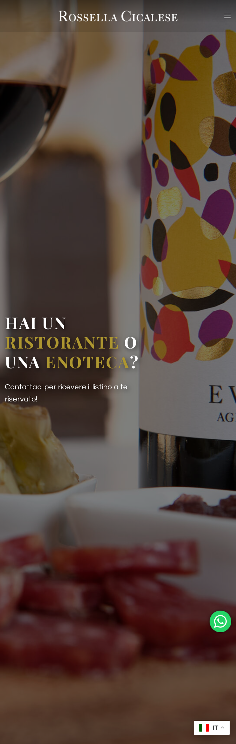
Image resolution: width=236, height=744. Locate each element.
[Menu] (227, 16)
